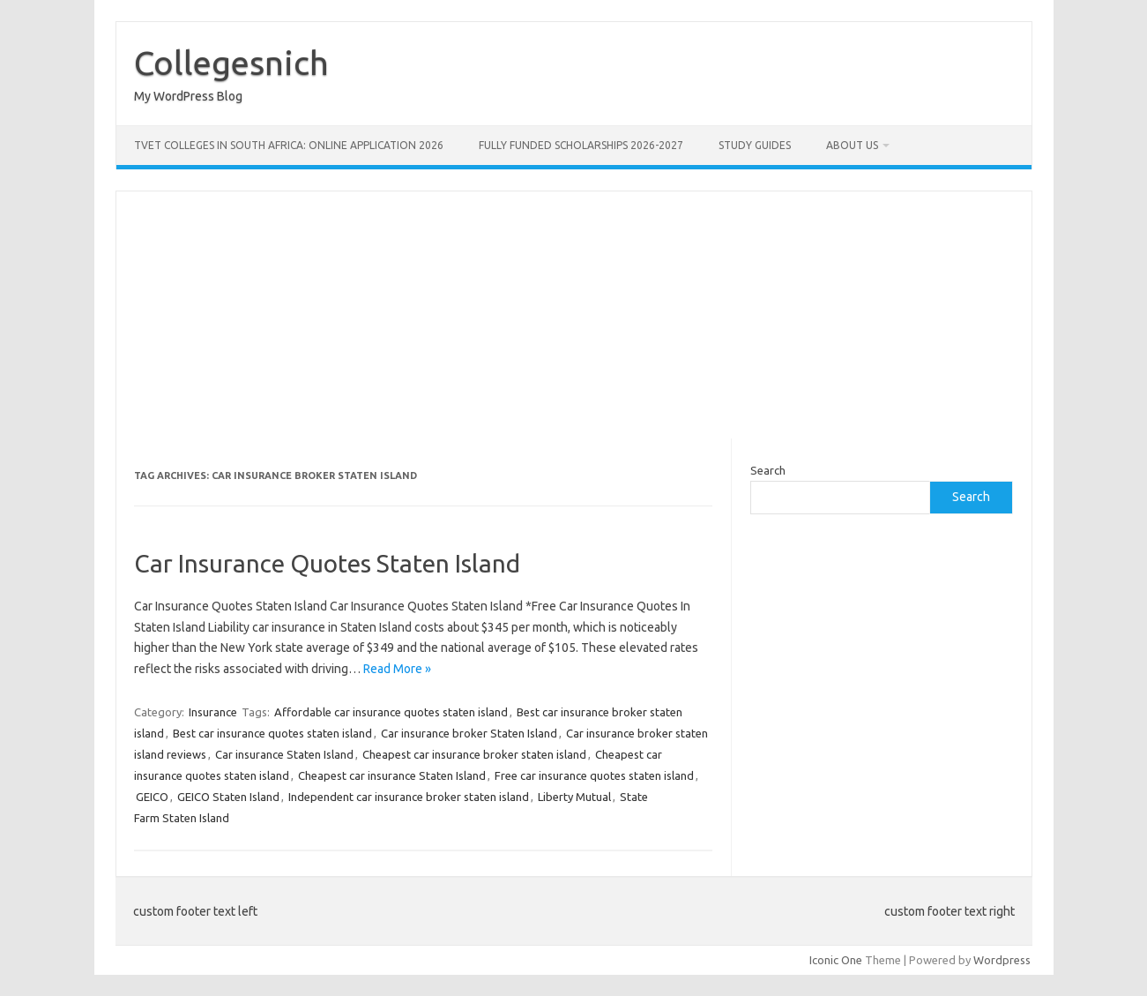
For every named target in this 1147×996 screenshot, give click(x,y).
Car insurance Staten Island (284, 754)
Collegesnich (231, 62)
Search (768, 470)
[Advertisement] (574, 314)
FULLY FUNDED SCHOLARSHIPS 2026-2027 (581, 145)
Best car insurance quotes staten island (272, 733)
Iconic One (835, 960)
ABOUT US (852, 145)
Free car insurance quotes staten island (594, 775)
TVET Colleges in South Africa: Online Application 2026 (288, 145)
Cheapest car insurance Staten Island (392, 775)
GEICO (152, 796)
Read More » (397, 669)
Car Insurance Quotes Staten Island (327, 563)
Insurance (213, 712)
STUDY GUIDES (755, 145)
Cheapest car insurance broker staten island (474, 754)
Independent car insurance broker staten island (408, 796)
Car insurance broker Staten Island (469, 733)
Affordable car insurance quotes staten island (391, 712)
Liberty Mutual (574, 796)
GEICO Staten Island (228, 796)
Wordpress (1002, 960)
